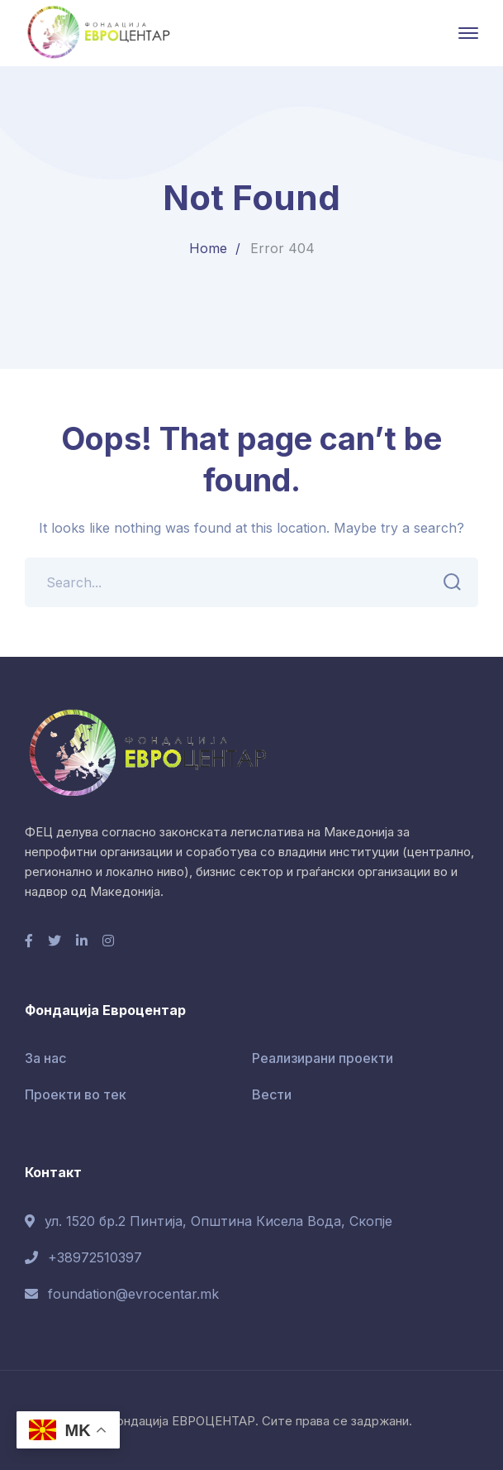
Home (208, 248)
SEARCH (448, 582)
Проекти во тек (75, 1094)
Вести (272, 1094)
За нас (45, 1058)
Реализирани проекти (322, 1058)
